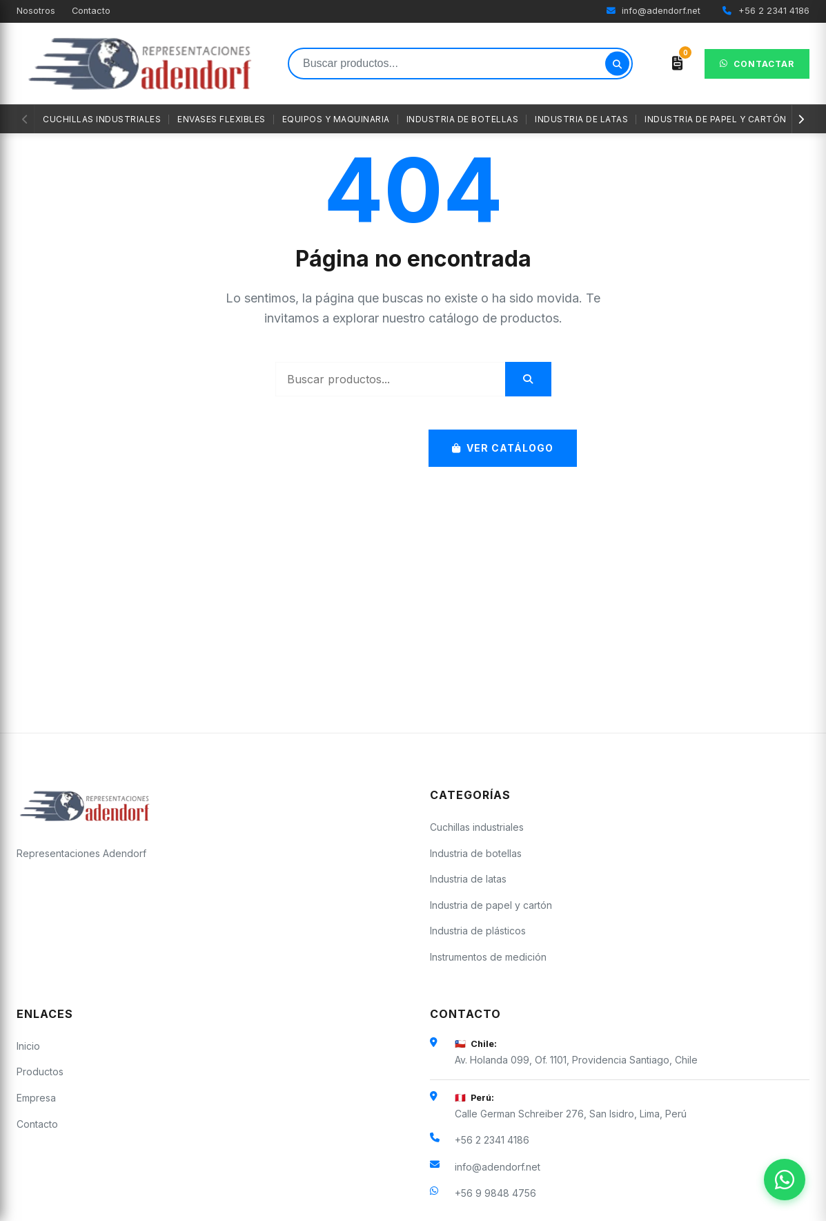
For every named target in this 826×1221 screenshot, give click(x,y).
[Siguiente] (800, 119)
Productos (40, 1071)
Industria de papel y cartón (716, 119)
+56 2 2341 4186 (765, 11)
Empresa (36, 1098)
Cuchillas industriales (102, 119)
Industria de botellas (462, 119)
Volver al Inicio (331, 448)
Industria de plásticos (478, 930)
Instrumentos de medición (488, 957)
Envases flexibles (221, 119)
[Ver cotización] (677, 63)
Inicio (28, 1046)
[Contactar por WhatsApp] (784, 1179)
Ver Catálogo (502, 448)
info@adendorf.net (654, 11)
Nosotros (36, 11)
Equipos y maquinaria (336, 119)
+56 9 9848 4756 (495, 1193)
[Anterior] (26, 119)
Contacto (91, 11)
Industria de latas (581, 119)
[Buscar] (617, 64)
